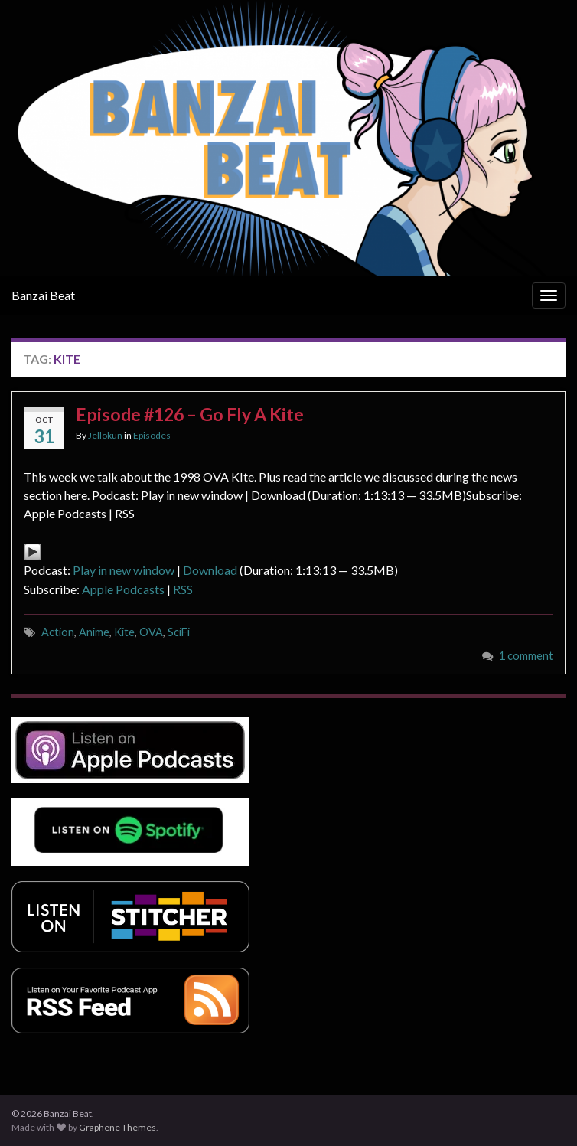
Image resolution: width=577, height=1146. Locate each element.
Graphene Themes (117, 1127)
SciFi (179, 631)
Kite (124, 631)
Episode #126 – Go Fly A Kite (190, 414)
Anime (94, 631)
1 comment (526, 655)
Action (57, 631)
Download (210, 570)
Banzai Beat (43, 295)
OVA (151, 631)
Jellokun (105, 435)
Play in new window (123, 570)
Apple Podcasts (123, 589)
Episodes (152, 435)
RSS (183, 589)
